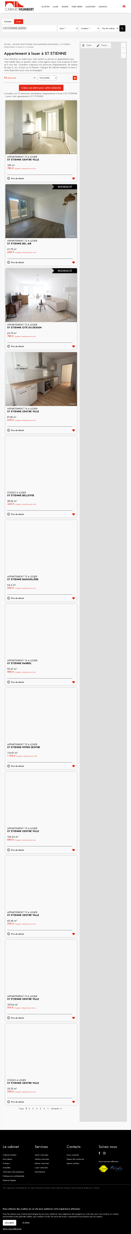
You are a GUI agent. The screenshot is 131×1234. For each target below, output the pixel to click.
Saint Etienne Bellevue (81, 1182)
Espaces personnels (124, 6)
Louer (18, 21)
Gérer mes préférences (12, 1229)
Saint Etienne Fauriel (60, 1182)
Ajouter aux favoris (73, 200)
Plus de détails (17, 200)
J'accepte (9, 1222)
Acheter (8, 21)
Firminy (96, 1182)
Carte (86, 45)
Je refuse (26, 1222)
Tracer (101, 45)
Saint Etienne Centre (40, 1182)
